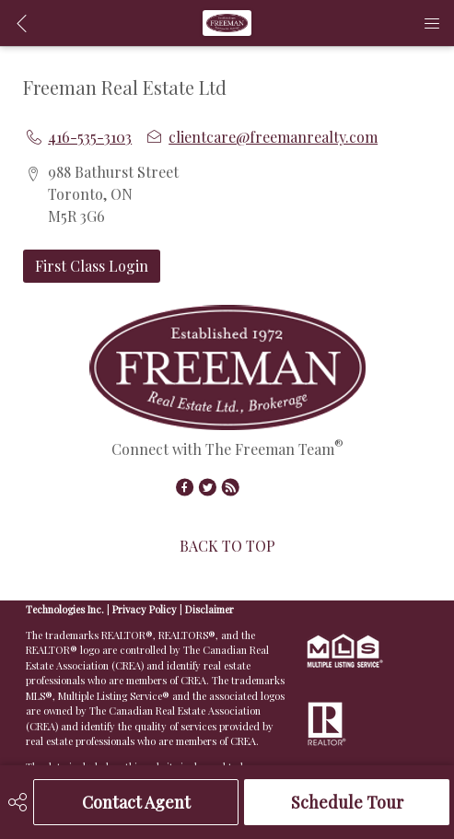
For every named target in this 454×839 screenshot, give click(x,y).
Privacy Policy (144, 609)
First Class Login (91, 265)
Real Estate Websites (158, 594)
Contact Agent (136, 802)
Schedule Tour (347, 802)
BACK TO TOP (227, 545)
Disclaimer (209, 609)
